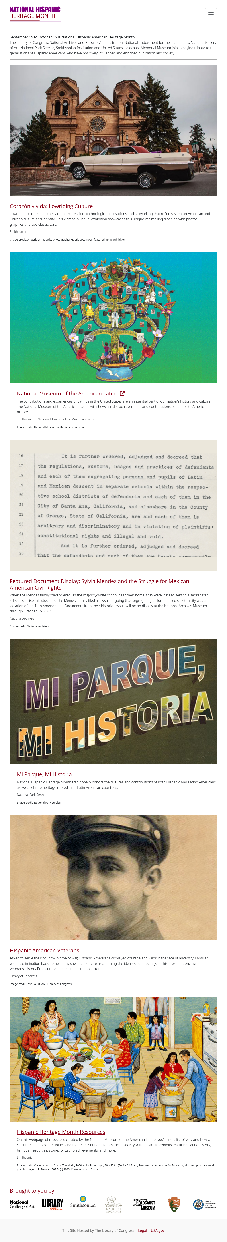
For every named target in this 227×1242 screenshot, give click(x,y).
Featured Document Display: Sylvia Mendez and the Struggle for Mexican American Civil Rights (99, 584)
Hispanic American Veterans (44, 950)
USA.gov (157, 1230)
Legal (142, 1230)
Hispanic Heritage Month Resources (61, 1131)
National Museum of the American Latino (68, 393)
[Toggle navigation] (211, 12)
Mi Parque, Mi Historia (44, 774)
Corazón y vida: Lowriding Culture (51, 206)
